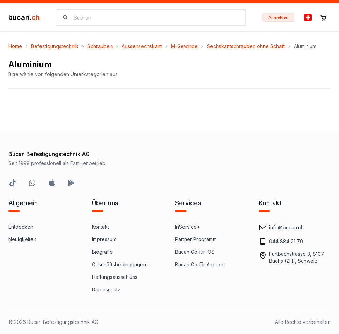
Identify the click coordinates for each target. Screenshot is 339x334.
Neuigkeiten (22, 239)
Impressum (104, 239)
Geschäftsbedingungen (119, 264)
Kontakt (100, 227)
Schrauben (100, 46)
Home (15, 46)
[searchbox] (155, 17)
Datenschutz (106, 289)
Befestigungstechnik (54, 46)
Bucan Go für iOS (195, 252)
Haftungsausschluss (114, 277)
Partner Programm (196, 239)
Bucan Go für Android (200, 264)
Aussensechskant (142, 46)
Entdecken (20, 227)
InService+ (187, 227)
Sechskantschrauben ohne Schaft (246, 46)
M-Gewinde (184, 46)
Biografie (102, 252)
